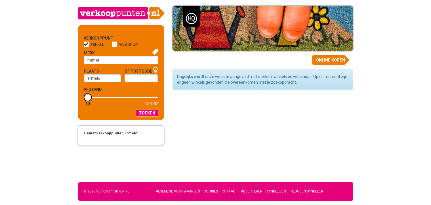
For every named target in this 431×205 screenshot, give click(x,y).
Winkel (97, 44)
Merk (89, 53)
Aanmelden (276, 191)
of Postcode (138, 71)
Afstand (93, 89)
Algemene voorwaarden (178, 191)
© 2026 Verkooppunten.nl (106, 191)
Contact (229, 191)
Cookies (211, 191)
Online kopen (330, 60)
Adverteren (251, 191)
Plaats (91, 71)
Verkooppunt (93, 38)
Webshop (128, 44)
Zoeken (147, 113)
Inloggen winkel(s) (306, 191)
